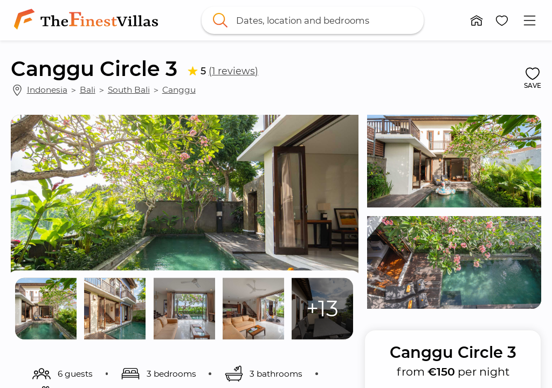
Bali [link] (87, 90)
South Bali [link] (129, 90)
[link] (88, 20)
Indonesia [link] (47, 90)
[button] (476, 20)
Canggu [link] (179, 90)
